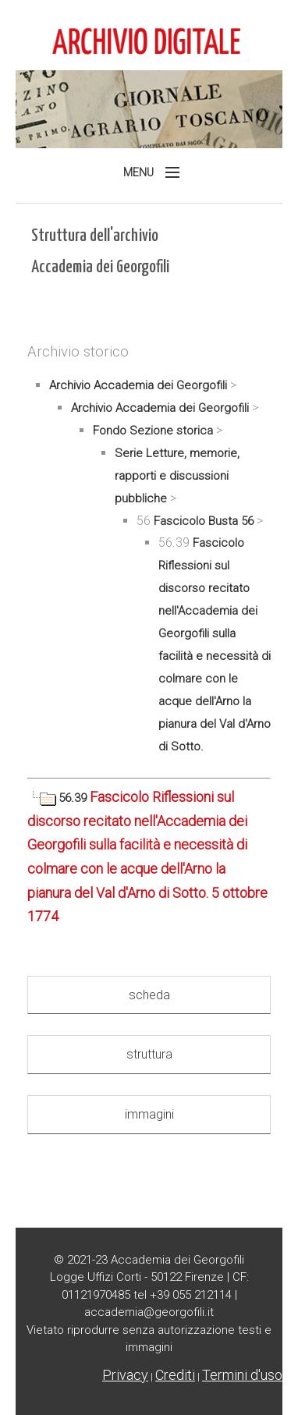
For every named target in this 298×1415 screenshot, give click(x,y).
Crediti (175, 1375)
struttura (149, 1054)
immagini (149, 1114)
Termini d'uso (242, 1375)
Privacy (125, 1375)
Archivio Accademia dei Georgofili (138, 385)
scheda (149, 995)
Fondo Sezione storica (153, 431)
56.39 (58, 798)
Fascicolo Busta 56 (204, 521)
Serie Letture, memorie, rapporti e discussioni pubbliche (177, 475)
